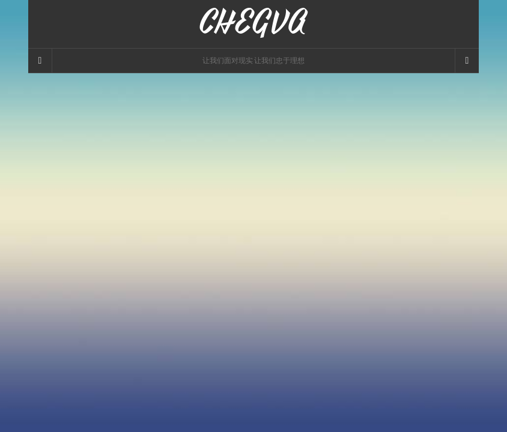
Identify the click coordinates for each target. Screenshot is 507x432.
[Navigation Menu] (467, 61)
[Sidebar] (40, 61)
